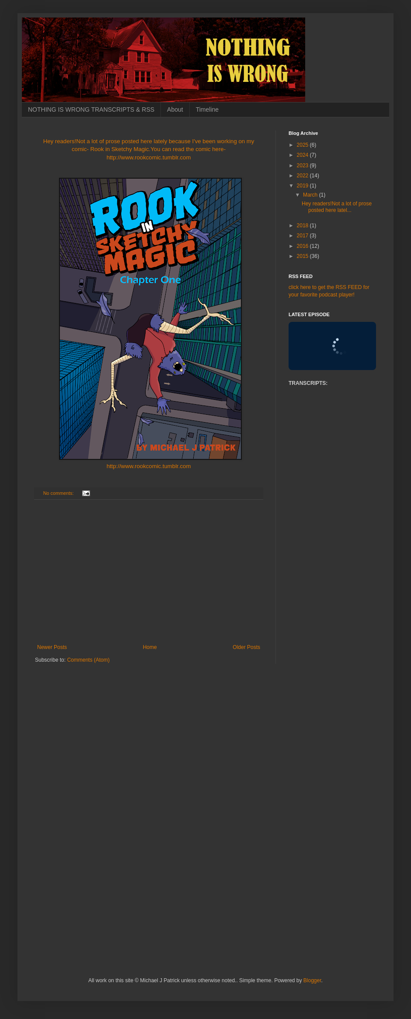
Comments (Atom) (88, 660)
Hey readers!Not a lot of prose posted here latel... (337, 207)
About (175, 109)
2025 (303, 145)
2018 (303, 225)
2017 (303, 236)
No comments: (59, 493)
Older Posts (246, 647)
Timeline (207, 109)
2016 (303, 246)
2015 (303, 256)
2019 (303, 186)
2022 (303, 176)
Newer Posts (52, 647)
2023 (303, 165)
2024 (303, 155)
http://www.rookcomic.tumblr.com (149, 466)
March (311, 195)
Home (150, 647)
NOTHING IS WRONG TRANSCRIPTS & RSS (91, 109)
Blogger (312, 980)
